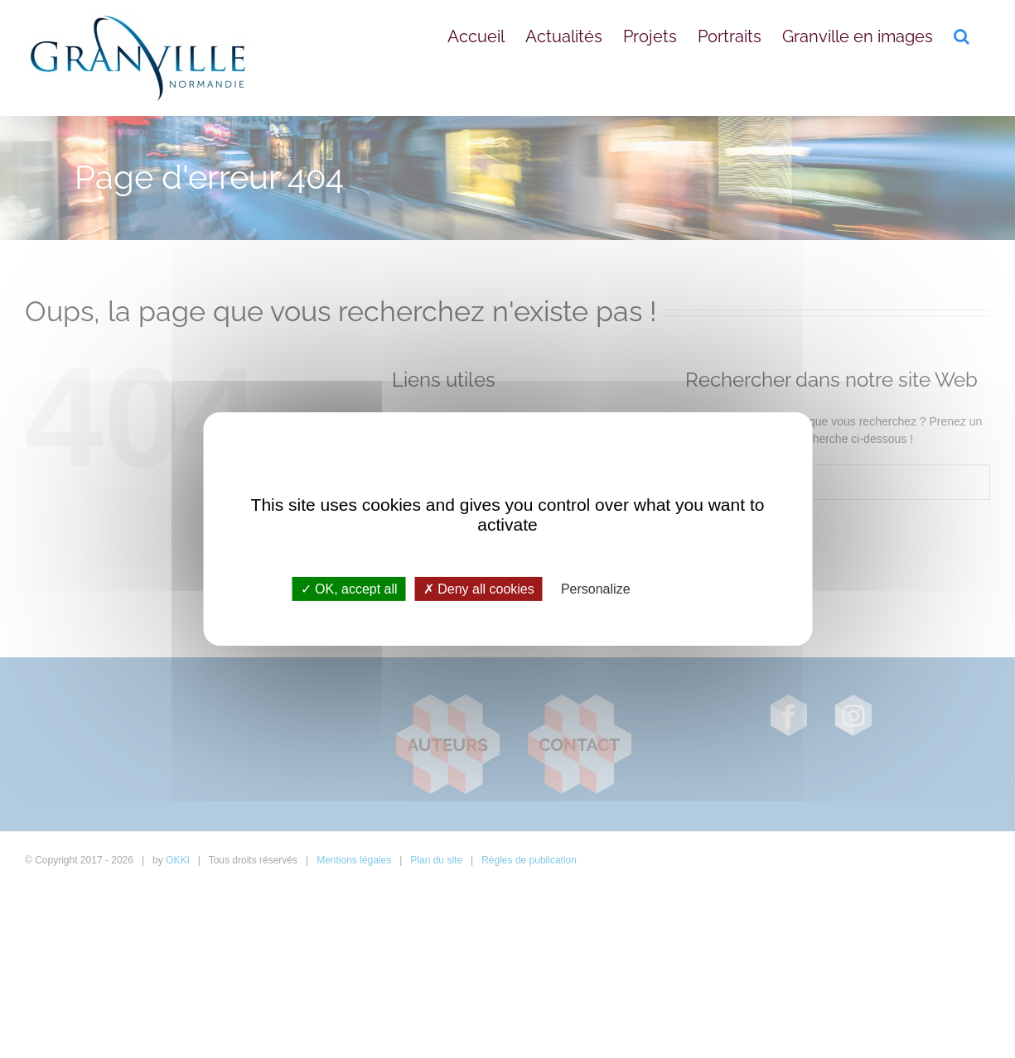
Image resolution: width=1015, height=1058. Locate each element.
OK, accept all (349, 589)
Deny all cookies (478, 589)
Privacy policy (686, 589)
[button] (961, 35)
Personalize (596, 589)
